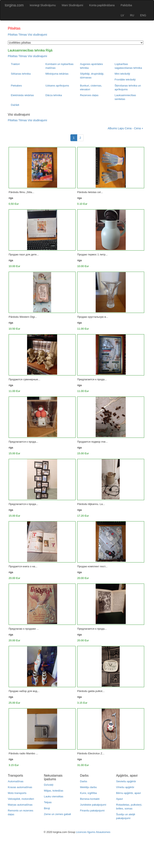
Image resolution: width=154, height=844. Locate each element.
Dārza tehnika (54, 95)
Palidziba (126, 5)
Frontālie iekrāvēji (125, 79)
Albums (112, 128)
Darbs (83, 781)
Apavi (119, 798)
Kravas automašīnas (20, 787)
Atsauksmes (103, 832)
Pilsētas (13, 34)
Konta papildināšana (102, 5)
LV (122, 15)
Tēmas (22, 34)
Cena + (138, 128)
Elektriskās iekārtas (22, 95)
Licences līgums (85, 832)
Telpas (48, 802)
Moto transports (17, 793)
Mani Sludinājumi (72, 5)
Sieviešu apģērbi (126, 781)
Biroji (47, 808)
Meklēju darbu (88, 787)
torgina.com (14, 5)
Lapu (121, 128)
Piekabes (16, 85)
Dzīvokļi (48, 784)
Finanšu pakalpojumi (92, 810)
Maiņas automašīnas (20, 804)
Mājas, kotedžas (53, 790)
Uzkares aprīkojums (57, 85)
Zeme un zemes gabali (57, 814)
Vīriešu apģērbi (125, 787)
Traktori (15, 64)
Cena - (129, 128)
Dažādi (15, 104)
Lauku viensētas (53, 796)
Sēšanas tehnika (21, 73)
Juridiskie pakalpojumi (93, 804)
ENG (143, 15)
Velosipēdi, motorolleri (21, 798)
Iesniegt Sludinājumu (43, 5)
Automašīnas (15, 781)
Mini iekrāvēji (122, 73)
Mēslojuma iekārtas (57, 73)
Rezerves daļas (89, 95)
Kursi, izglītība (88, 793)
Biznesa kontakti (89, 798)
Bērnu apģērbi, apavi (128, 793)
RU (132, 15)
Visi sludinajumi (37, 34)
